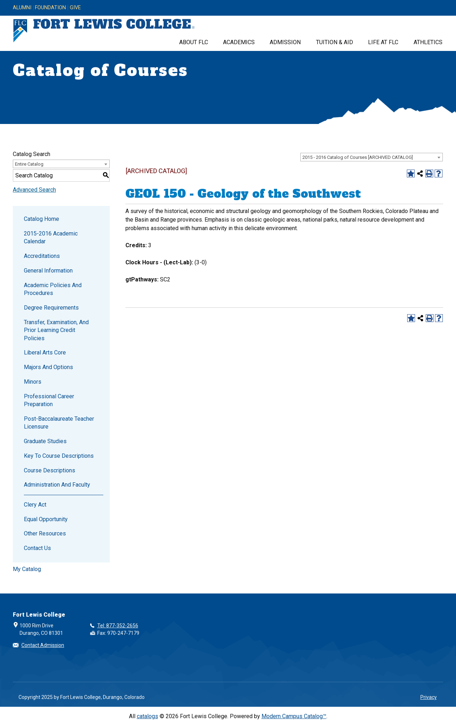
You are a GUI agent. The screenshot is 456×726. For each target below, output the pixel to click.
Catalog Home (41, 219)
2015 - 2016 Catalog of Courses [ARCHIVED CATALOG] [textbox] (357, 157)
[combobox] (371, 157)
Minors (32, 381)
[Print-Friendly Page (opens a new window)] (429, 173)
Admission (285, 42)
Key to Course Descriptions (59, 455)
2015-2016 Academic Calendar (51, 237)
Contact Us (37, 548)
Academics (239, 42)
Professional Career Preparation (49, 400)
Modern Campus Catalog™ (293, 716)
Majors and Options (48, 367)
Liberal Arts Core (45, 352)
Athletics (428, 42)
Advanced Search (34, 189)
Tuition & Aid (334, 42)
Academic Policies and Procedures (53, 289)
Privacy (428, 697)
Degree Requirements (51, 307)
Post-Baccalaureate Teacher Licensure (59, 422)
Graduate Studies (45, 441)
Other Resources (45, 533)
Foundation (50, 7)
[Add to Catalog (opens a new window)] (411, 173)
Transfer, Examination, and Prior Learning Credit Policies (56, 330)
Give (75, 7)
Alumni (22, 7)
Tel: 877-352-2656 (117, 625)
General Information (48, 270)
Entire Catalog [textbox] (29, 164)
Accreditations (42, 256)
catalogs (147, 716)
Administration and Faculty (57, 484)
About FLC (193, 42)
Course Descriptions (49, 470)
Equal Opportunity (46, 519)
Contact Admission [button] (42, 645)
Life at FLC (383, 42)
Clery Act (35, 504)
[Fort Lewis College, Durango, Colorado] (104, 30)
